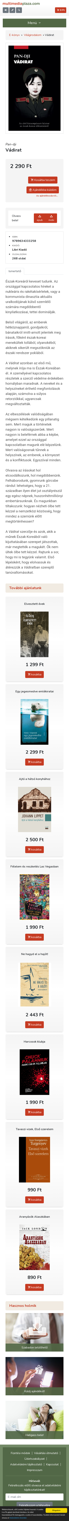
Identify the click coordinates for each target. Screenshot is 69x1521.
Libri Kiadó (19, 250)
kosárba (34, 674)
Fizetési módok (20, 1453)
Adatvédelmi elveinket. (18, 1518)
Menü (35, 22)
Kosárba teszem (43, 180)
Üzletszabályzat (34, 1459)
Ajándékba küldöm (42, 190)
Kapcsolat (52, 1464)
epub (40, 218)
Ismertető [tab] (14, 271)
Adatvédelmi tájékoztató (26, 1464)
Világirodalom (32, 35)
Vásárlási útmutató (46, 1453)
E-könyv (14, 35)
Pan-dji (11, 144)
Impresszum (34, 1470)
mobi (51, 218)
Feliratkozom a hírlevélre (34, 1505)
